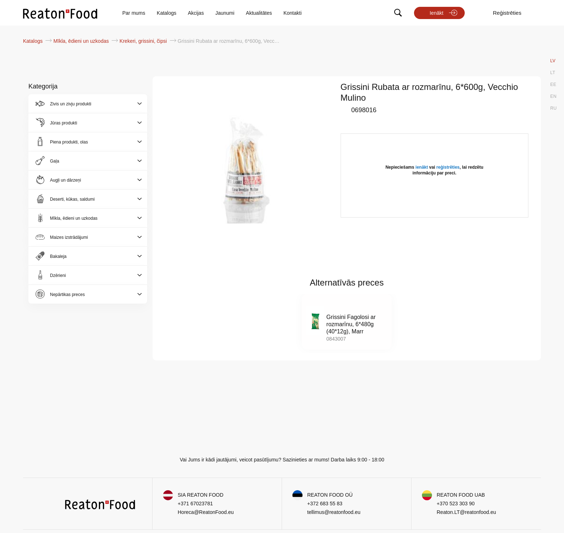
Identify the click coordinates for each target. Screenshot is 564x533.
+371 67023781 (195, 503)
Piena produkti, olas (69, 142)
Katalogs (166, 13)
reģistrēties (448, 167)
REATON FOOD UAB (461, 495)
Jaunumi (225, 13)
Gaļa (54, 161)
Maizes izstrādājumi (69, 237)
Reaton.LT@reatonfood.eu (466, 512)
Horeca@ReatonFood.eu (206, 512)
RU (553, 108)
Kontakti (292, 13)
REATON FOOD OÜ (329, 495)
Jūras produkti (63, 123)
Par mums (133, 13)
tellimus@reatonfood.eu (333, 512)
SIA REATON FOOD (200, 495)
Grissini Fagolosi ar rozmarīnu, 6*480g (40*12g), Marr (351, 324)
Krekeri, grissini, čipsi (143, 41)
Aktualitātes (259, 13)
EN (553, 96)
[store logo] (60, 13)
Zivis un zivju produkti (70, 103)
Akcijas (196, 13)
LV (553, 60)
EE (553, 84)
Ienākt (436, 13)
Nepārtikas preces (67, 294)
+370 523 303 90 (456, 503)
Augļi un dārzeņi (65, 180)
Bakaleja (58, 256)
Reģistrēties (507, 13)
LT (552, 72)
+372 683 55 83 (324, 503)
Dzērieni (58, 275)
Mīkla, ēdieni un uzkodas (81, 41)
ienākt (421, 167)
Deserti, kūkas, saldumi (72, 199)
